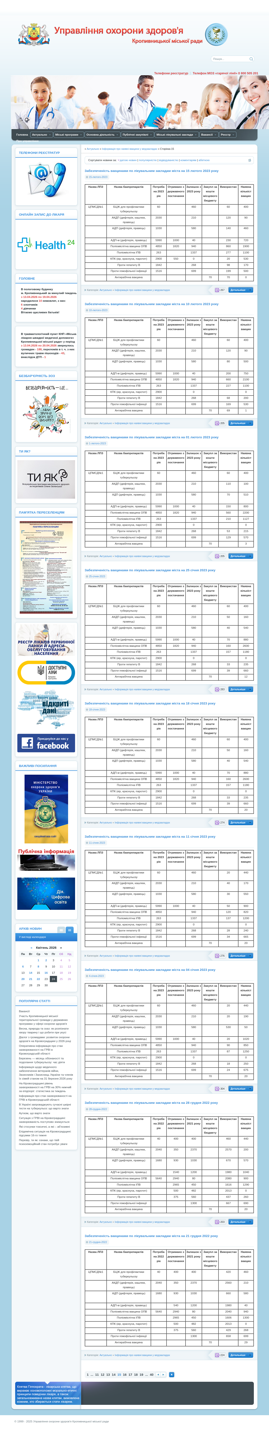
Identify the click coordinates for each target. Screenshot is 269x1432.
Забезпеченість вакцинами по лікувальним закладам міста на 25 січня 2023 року (150, 570)
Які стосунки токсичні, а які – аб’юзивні (44, 1126)
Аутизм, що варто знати (34, 1113)
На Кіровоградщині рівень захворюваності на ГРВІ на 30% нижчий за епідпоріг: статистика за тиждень (45, 1087)
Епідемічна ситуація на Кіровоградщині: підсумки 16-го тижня (45, 1133)
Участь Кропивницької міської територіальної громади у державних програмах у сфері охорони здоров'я (43, 1019)
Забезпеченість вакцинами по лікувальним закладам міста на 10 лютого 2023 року (152, 304)
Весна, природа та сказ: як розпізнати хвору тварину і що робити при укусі (44, 1030)
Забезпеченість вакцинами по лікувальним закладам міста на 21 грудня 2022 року (151, 1236)
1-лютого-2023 (97, 443)
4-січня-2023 (96, 975)
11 (97, 1374)
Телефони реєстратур (171, 73)
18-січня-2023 (97, 709)
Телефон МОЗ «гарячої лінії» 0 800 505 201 (225, 73)
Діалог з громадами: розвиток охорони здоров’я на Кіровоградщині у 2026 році (45, 1039)
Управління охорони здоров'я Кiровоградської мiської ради (122, 35)
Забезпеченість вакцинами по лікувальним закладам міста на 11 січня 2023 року (150, 836)
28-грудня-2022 (98, 1109)
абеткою (204, 160)
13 (108, 1374)
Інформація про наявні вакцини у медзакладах (142, 290)
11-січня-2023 (97, 842)
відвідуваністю (168, 160)
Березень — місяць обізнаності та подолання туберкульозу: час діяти (42, 1060)
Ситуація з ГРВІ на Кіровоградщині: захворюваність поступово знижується (44, 1120)
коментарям (188, 160)
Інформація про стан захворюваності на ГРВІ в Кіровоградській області (45, 1097)
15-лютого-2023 (98, 177)
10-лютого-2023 (98, 310)
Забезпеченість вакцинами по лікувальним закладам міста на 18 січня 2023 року (150, 703)
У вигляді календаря (70, 930)
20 (23, 979)
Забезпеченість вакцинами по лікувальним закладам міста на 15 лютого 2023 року (152, 171)
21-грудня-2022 (98, 1242)
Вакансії (24, 1011)
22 (38, 979)
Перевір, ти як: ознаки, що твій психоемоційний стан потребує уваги (43, 1142)
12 (102, 1374)
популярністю (148, 160)
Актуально (106, 290)
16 (125, 1374)
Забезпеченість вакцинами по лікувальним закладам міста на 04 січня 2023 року (150, 970)
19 (141, 1374)
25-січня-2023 (97, 576)
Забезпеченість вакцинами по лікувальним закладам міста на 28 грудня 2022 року (151, 1103)
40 (152, 1374)
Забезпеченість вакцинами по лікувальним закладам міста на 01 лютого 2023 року (152, 437)
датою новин (128, 160)
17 (130, 1374)
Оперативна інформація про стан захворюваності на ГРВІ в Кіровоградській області (41, 1049)
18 (136, 1374)
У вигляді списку (61, 930)
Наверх (171, 1374)
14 (113, 1374)
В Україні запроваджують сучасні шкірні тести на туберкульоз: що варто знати (45, 1106)
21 (30, 979)
